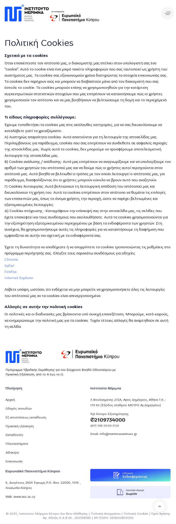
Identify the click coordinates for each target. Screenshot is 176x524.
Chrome (11, 260)
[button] (167, 13)
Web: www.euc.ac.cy (20, 497)
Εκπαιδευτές (14, 435)
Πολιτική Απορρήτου (106, 514)
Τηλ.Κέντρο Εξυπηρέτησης (109, 414)
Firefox (11, 272)
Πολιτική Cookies (136, 514)
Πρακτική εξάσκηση (19, 426)
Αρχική (10, 400)
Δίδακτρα (12, 452)
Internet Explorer (19, 278)
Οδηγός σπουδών (18, 409)
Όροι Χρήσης (160, 514)
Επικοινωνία (13, 461)
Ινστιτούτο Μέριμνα (33, 514)
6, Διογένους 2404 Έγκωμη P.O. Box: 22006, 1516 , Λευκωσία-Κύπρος (43, 485)
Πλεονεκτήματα (16, 444)
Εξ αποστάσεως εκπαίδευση (25, 417)
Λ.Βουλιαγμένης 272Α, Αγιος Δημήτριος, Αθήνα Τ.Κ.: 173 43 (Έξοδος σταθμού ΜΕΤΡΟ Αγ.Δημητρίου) (127, 402)
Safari (9, 266)
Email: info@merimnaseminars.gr (113, 434)
